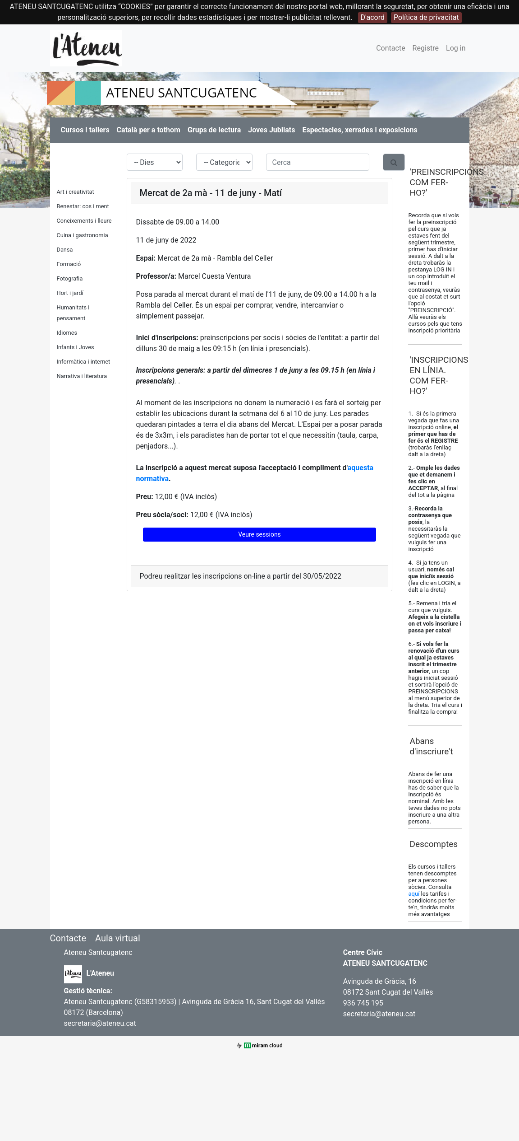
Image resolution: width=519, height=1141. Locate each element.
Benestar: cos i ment (83, 206)
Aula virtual (117, 938)
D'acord (373, 17)
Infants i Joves (75, 347)
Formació (69, 264)
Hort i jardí (70, 293)
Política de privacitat (426, 17)
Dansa (65, 249)
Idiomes (67, 332)
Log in (455, 48)
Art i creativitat (75, 191)
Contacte (390, 48)
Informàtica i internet (83, 361)
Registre (426, 48)
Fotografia (70, 278)
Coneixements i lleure (84, 220)
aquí (414, 893)
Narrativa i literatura (82, 376)
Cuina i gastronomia (82, 235)
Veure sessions (259, 534)
